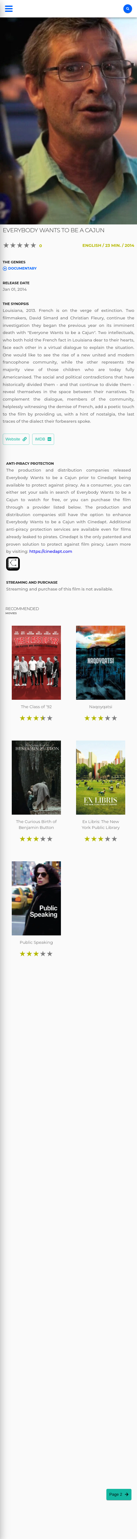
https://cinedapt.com (50, 551)
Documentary (20, 268)
